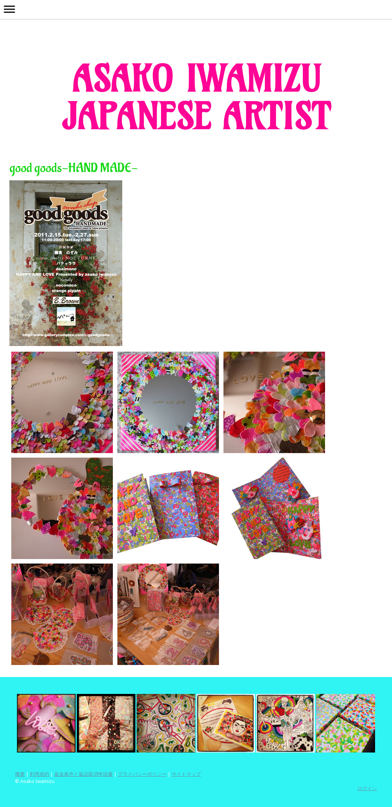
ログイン (367, 788)
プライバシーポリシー (142, 774)
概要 (20, 774)
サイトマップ (186, 774)
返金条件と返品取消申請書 (83, 774)
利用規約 (39, 774)
